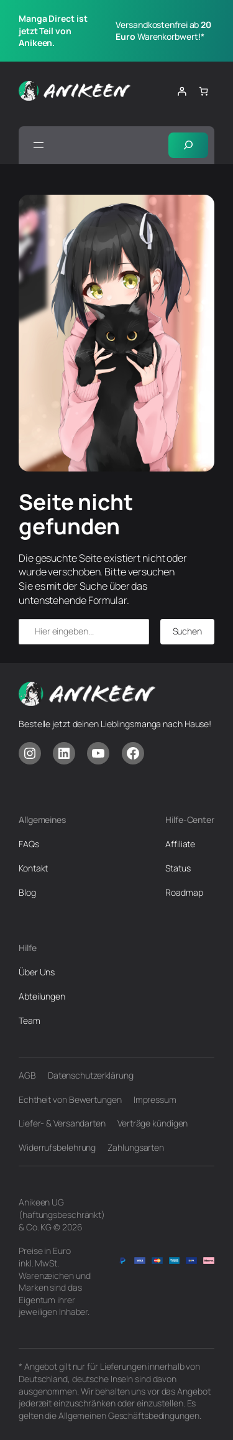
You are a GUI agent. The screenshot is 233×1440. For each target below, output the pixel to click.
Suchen (187, 631)
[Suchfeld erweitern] (188, 145)
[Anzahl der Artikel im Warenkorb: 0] (203, 91)
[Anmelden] (182, 91)
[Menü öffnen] (38, 144)
